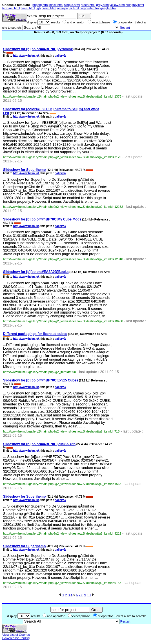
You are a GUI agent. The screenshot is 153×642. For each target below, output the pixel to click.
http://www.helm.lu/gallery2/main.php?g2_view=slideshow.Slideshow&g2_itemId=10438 (63, 321)
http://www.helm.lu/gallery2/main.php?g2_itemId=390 (39, 372)
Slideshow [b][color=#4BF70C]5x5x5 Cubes (40, 380)
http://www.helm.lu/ (26, 55)
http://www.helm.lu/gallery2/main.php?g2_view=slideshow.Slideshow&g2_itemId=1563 (62, 484)
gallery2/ (60, 55)
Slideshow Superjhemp (24, 170)
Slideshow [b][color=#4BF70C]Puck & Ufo (39, 444)
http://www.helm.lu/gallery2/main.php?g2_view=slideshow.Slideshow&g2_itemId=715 (61, 431)
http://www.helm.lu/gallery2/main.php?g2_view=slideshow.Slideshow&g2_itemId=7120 (62, 157)
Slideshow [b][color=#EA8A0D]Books (35, 272)
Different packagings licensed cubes (35, 334)
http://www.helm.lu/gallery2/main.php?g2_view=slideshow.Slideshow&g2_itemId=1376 (62, 96)
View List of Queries (16, 634)
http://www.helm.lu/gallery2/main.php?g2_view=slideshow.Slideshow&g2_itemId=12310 (63, 259)
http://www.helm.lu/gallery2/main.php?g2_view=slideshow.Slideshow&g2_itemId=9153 (62, 582)
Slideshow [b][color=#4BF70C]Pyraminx (38, 49)
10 (88, 595)
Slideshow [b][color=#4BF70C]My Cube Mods (42, 219)
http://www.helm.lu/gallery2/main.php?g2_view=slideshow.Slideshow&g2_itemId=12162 (63, 206)
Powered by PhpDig (16, 638)
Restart (125, 27)
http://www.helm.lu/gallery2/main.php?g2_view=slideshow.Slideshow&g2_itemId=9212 (62, 533)
